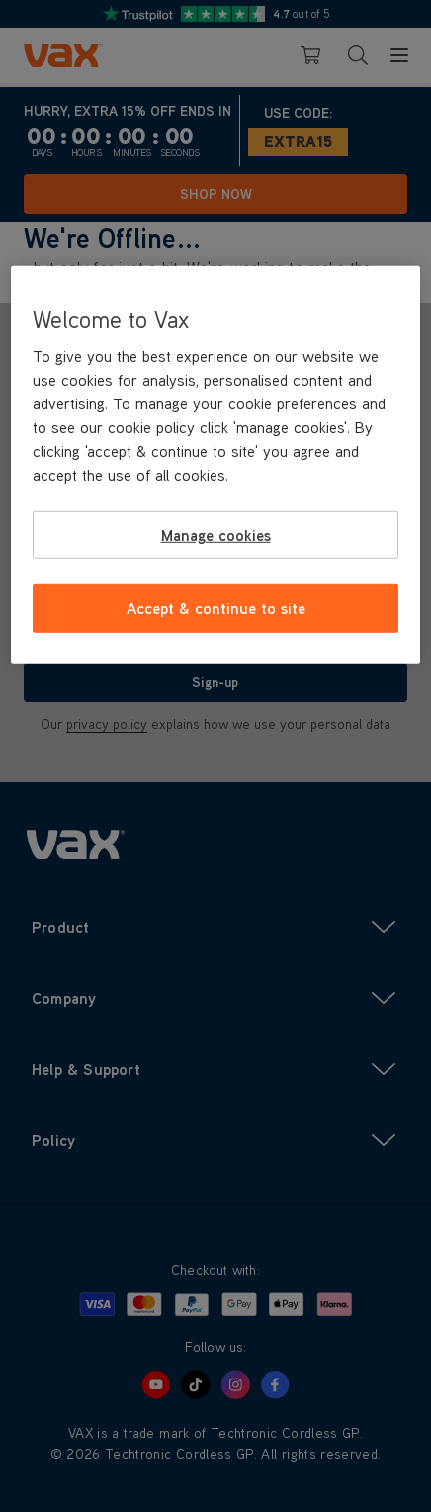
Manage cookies (216, 535)
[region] (215, 465)
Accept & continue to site (216, 608)
